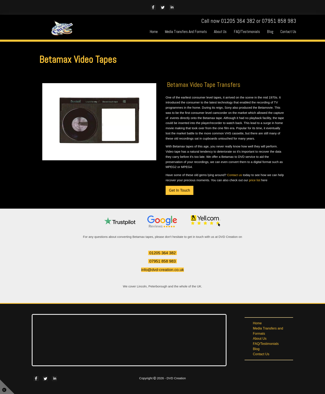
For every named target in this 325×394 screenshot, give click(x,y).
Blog (270, 31)
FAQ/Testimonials (247, 31)
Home (154, 31)
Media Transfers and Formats (186, 31)
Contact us (234, 175)
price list (254, 180)
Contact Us (288, 31)
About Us (220, 31)
